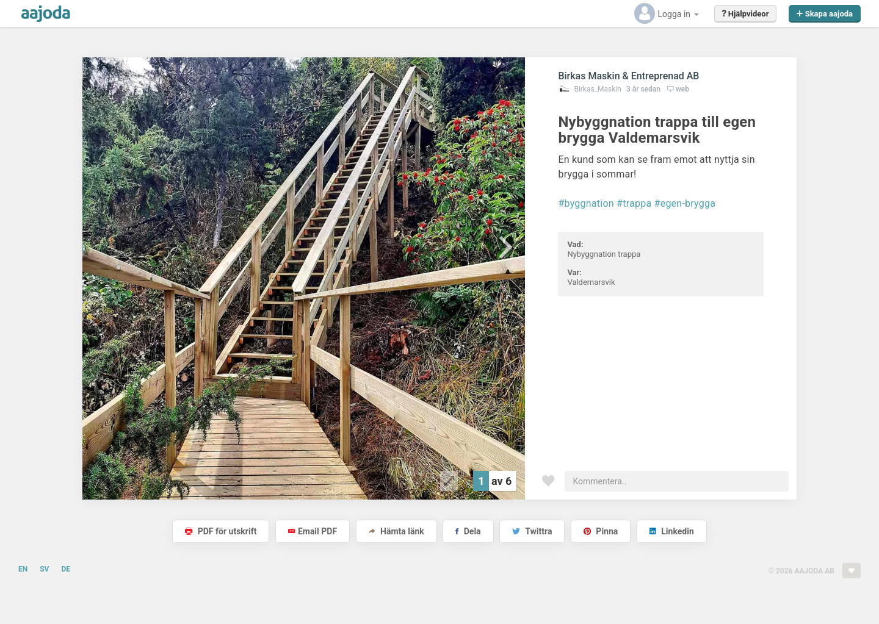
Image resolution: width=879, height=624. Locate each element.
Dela (467, 531)
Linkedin (671, 531)
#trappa (634, 203)
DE (65, 569)
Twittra (532, 531)
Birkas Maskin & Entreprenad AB (628, 76)
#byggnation (585, 203)
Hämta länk (396, 531)
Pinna (601, 531)
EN (22, 569)
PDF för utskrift (220, 531)
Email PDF (312, 531)
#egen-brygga (685, 203)
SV (44, 569)
